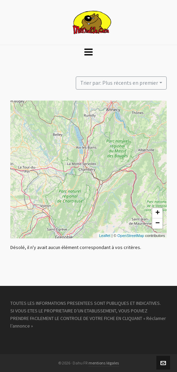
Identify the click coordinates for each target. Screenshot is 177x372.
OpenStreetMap (130, 236)
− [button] (157, 223)
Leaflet (105, 236)
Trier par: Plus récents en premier (119, 83)
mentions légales (103, 363)
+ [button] (157, 213)
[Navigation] (88, 52)
